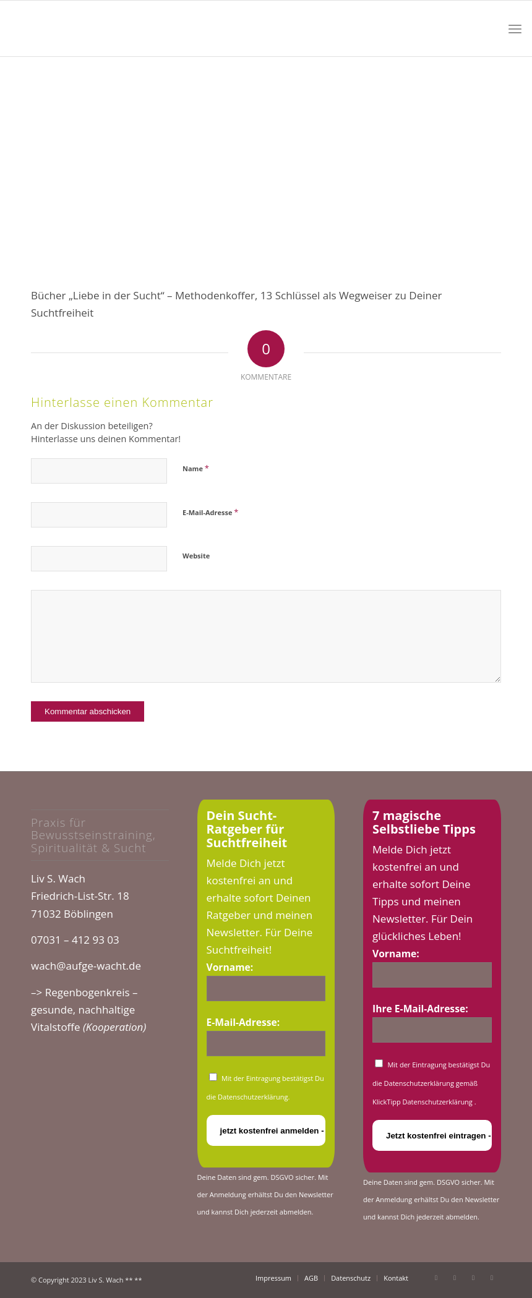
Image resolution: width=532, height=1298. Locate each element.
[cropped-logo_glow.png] (103, 28)
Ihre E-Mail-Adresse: (420, 1008)
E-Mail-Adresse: (243, 1022)
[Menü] (514, 28)
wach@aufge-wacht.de (86, 966)
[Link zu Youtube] (454, 1277)
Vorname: (230, 967)
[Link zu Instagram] (473, 1277)
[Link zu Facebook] (436, 1277)
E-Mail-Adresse (210, 512)
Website (196, 555)
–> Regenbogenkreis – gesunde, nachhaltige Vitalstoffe (88, 1009)
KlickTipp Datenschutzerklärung (423, 1101)
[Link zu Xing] (492, 1277)
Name (195, 468)
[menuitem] (514, 28)
